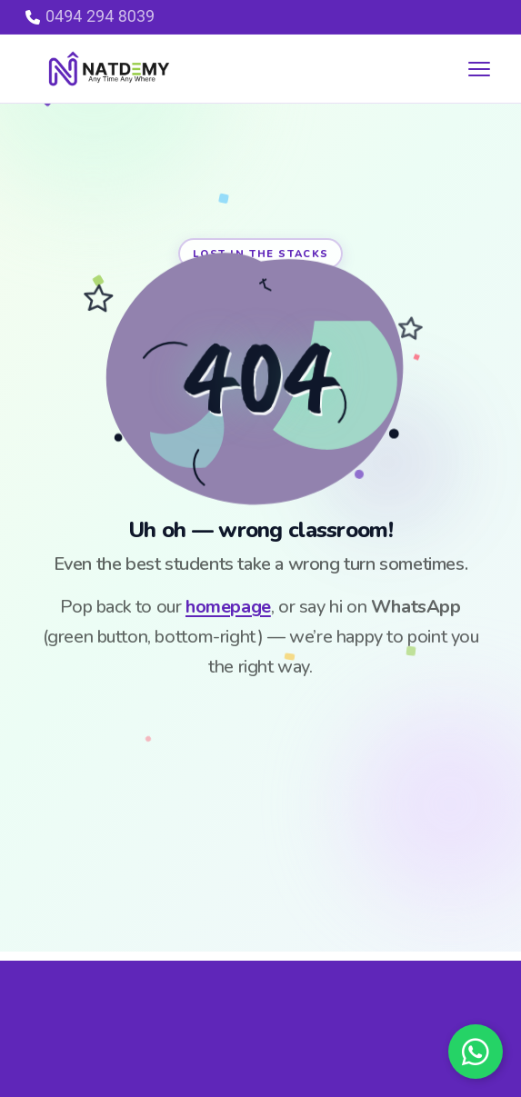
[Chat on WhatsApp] (475, 1051)
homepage (228, 606)
